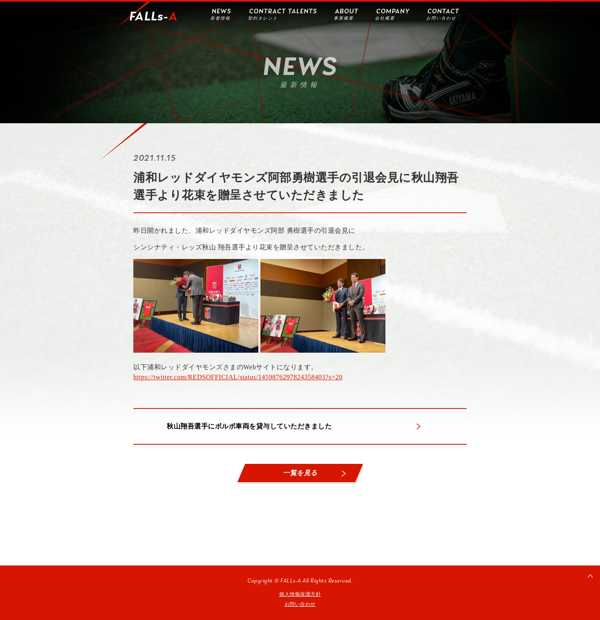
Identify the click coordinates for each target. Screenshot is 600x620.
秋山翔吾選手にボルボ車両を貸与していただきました (249, 426)
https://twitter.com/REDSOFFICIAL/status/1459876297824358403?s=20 (237, 377)
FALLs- (153, 17)
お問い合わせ (300, 604)
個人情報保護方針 (300, 594)
